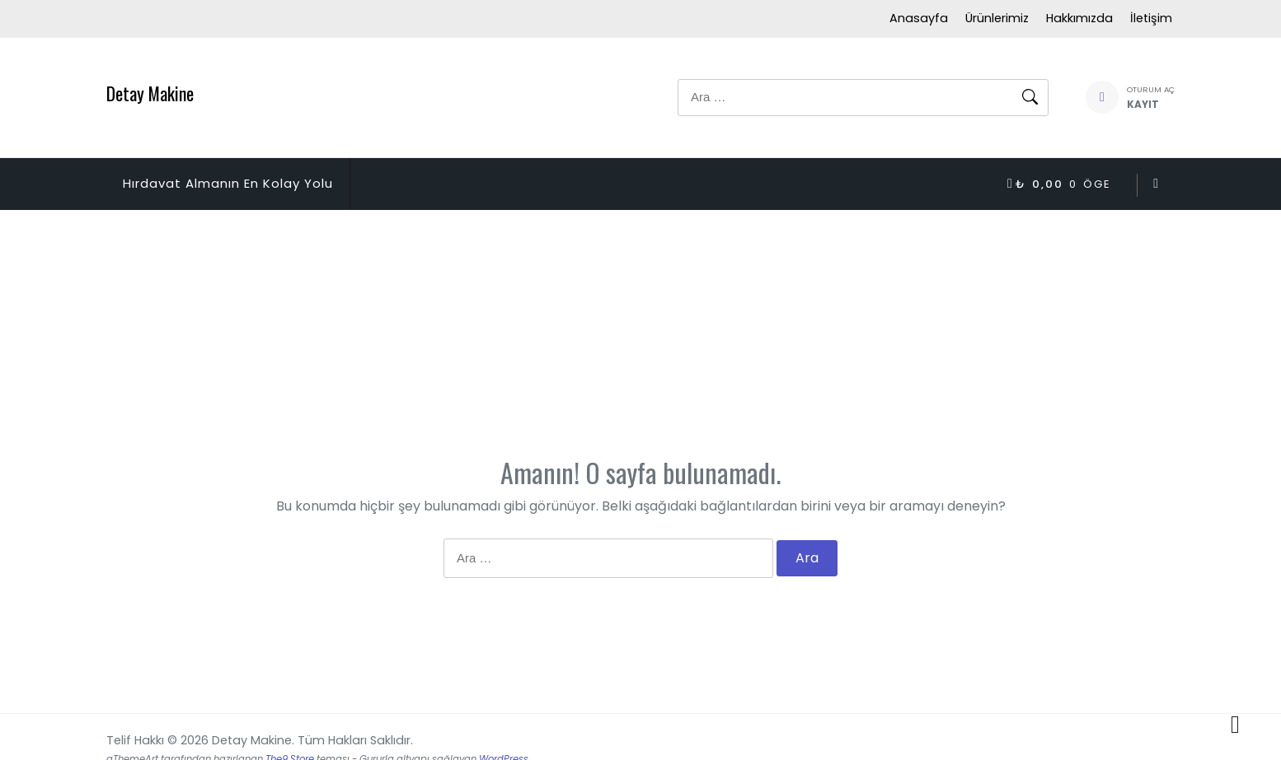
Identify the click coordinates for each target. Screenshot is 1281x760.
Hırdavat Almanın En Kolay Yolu (228, 183)
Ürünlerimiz (997, 18)
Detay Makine (150, 93)
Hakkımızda (1079, 18)
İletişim (1151, 18)
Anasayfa (918, 18)
